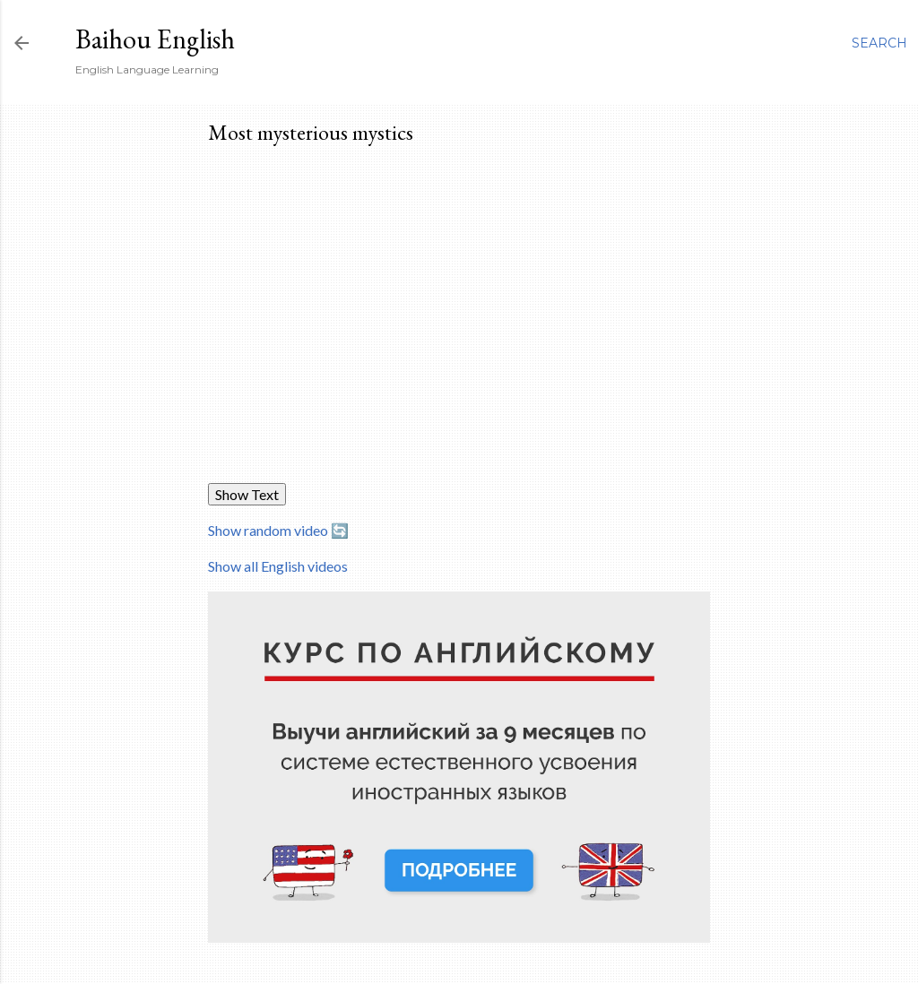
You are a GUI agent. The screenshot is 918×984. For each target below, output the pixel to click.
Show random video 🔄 (278, 530)
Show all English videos (278, 565)
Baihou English (155, 39)
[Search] (879, 43)
